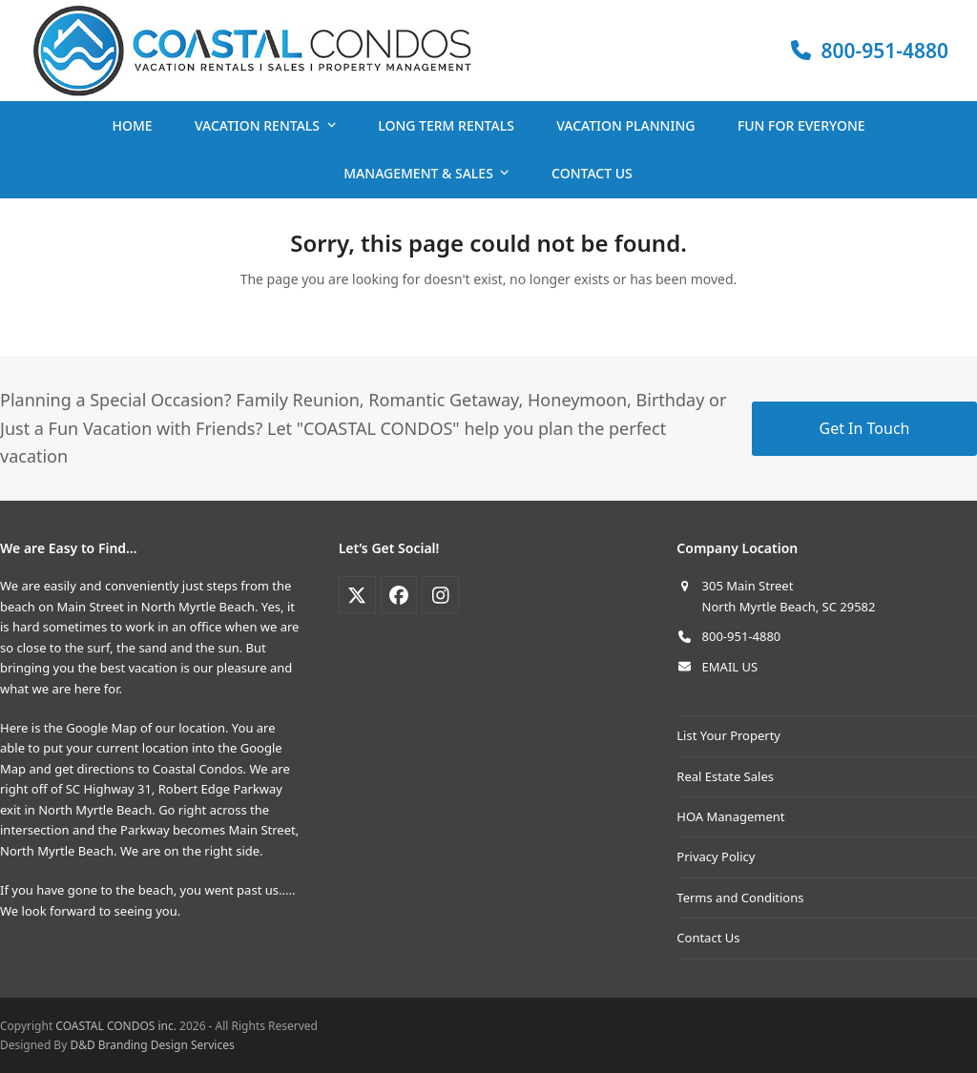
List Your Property (728, 735)
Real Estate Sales (725, 776)
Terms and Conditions (739, 897)
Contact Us (707, 937)
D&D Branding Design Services (152, 1045)
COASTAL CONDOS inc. (116, 1026)
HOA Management (730, 816)
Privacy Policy (715, 856)
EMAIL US (730, 666)
